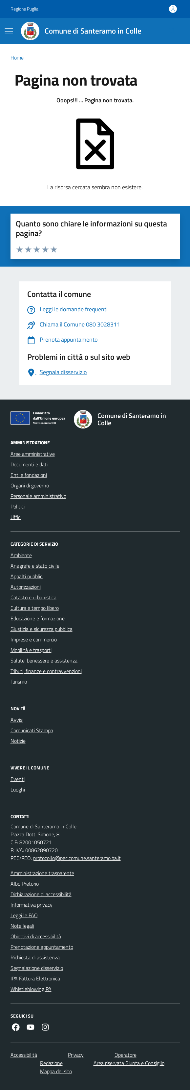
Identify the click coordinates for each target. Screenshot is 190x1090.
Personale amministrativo (38, 496)
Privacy (76, 1055)
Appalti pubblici (27, 576)
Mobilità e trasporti (31, 650)
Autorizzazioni (26, 587)
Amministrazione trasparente (42, 873)
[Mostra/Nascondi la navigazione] (9, 31)
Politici (18, 506)
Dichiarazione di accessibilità (41, 894)
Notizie (18, 741)
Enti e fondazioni (29, 475)
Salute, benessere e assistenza (44, 660)
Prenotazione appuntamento (42, 947)
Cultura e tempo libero (35, 608)
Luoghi (18, 789)
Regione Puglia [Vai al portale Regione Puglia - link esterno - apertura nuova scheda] (24, 8)
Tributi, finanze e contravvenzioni (46, 671)
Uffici (16, 517)
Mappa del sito (56, 1071)
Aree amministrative (33, 454)
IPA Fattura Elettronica (35, 978)
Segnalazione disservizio (37, 968)
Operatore (126, 1055)
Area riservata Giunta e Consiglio (129, 1063)
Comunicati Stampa (32, 730)
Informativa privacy (32, 905)
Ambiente (21, 555)
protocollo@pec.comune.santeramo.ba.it (77, 858)
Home (17, 58)
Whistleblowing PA (31, 989)
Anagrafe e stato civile (35, 566)
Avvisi (17, 720)
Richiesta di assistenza (35, 957)
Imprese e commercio (34, 639)
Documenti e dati (29, 464)
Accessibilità (24, 1055)
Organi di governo (30, 485)
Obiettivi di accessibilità (36, 936)
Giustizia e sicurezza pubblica (42, 629)
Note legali (22, 926)
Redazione (51, 1063)
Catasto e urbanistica (33, 597)
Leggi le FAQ (24, 915)
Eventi (18, 779)
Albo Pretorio (25, 884)
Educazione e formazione (38, 618)
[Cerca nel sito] (171, 31)
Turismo (19, 682)
